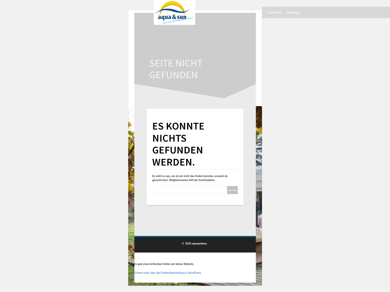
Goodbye (293, 12)
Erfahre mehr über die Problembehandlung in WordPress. (168, 272)
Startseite (275, 12)
